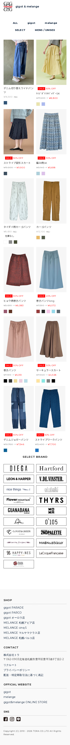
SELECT (20, 29)
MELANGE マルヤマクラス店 (22, 632)
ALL (15, 22)
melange (51, 22)
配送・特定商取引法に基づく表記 (23, 675)
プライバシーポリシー (17, 670)
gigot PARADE (14, 607)
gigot (31, 22)
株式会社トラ (12, 655)
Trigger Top (63, 7)
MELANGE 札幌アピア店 (19, 622)
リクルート (10, 665)
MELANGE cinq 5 (15, 627)
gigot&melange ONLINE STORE (26, 702)
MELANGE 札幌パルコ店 (19, 638)
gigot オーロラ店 (14, 617)
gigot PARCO (13, 612)
